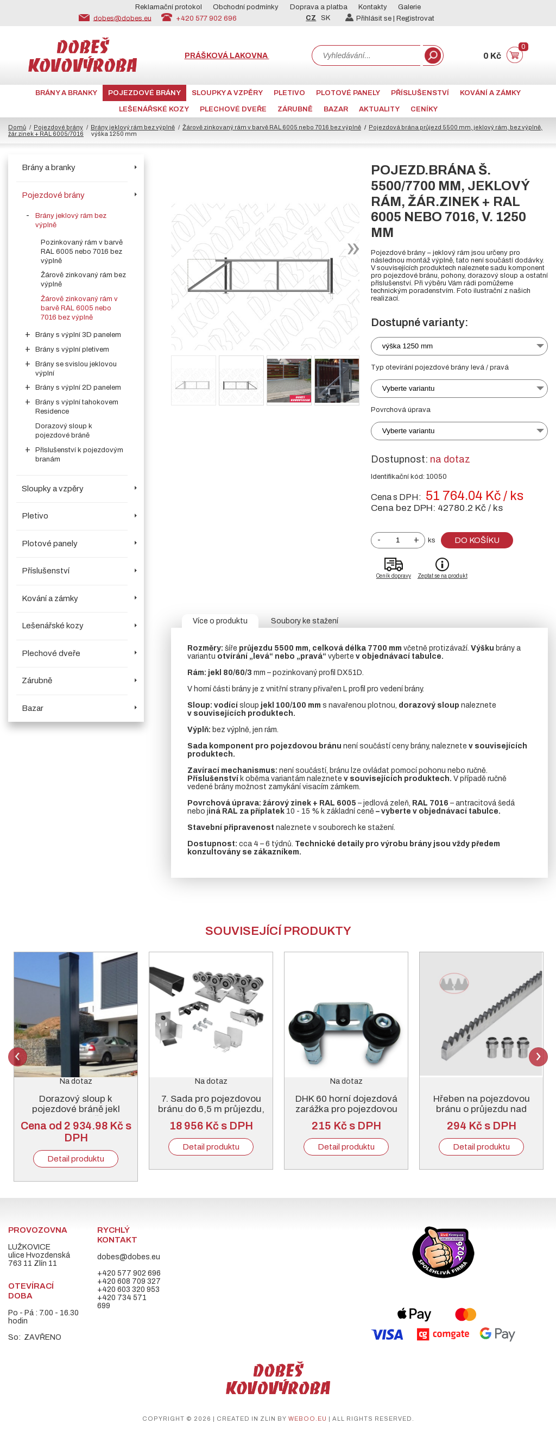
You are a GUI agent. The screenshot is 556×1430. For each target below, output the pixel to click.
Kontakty (372, 7)
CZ (311, 18)
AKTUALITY (379, 109)
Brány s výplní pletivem (72, 349)
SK (325, 18)
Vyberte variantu (408, 388)
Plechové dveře (233, 109)
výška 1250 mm (407, 346)
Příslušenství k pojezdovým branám (79, 454)
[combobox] (366, 55)
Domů (17, 127)
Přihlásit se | (370, 18)
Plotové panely (348, 93)
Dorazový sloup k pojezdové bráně (63, 430)
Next (538, 1056)
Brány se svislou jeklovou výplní (76, 368)
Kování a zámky (490, 93)
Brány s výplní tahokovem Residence (76, 406)
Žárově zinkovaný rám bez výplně (83, 279)
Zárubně (295, 109)
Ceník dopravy (393, 576)
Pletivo (289, 93)
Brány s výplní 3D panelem (78, 335)
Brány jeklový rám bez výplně (133, 127)
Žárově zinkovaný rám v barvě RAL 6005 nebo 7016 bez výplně (271, 127)
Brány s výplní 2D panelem (78, 387)
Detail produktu (75, 1158)
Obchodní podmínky (246, 7)
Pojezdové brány (144, 93)
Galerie (409, 7)
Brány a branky (66, 93)
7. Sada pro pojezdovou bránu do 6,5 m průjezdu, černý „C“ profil (211, 1109)
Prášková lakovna (227, 56)
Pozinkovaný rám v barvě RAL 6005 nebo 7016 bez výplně (82, 252)
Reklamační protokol (168, 7)
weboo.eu (307, 1418)
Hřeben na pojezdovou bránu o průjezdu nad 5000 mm (481, 1109)
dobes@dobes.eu (122, 18)
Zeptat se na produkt (442, 576)
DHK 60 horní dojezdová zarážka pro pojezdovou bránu (346, 1109)
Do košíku (477, 540)
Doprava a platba (319, 7)
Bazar (336, 109)
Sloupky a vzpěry (227, 93)
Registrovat (415, 18)
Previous (17, 1056)
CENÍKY (424, 109)
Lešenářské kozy (154, 109)
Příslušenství (420, 93)
